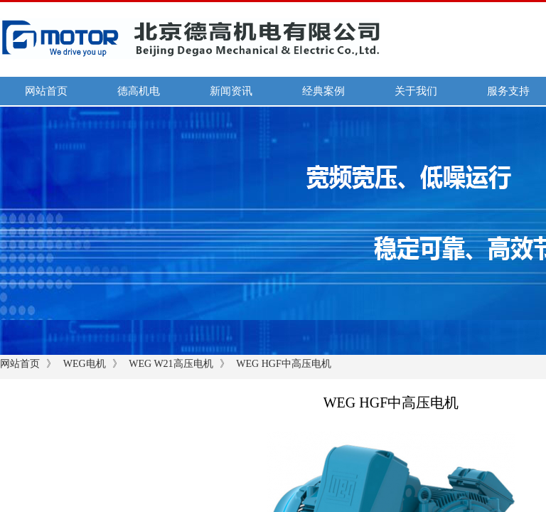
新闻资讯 (231, 91)
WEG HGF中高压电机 (283, 363)
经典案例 (323, 91)
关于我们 (416, 91)
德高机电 (138, 91)
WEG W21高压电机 (171, 363)
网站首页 (46, 91)
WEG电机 (84, 363)
